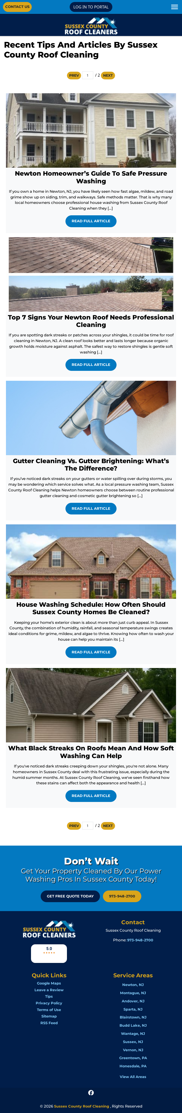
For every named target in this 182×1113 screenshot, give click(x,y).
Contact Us (17, 6)
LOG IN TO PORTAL (91, 7)
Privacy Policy (49, 1003)
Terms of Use (49, 1010)
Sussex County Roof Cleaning (81, 1106)
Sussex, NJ (133, 1042)
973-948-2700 (122, 896)
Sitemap (49, 1016)
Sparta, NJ (133, 1009)
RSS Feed (49, 1023)
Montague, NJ (133, 993)
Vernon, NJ (133, 1050)
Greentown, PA (133, 1058)
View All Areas (133, 1077)
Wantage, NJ (133, 1033)
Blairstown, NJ (133, 1017)
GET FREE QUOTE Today (70, 896)
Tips (49, 996)
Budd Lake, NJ (133, 1025)
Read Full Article (91, 221)
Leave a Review (48, 990)
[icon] (91, 1092)
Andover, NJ (133, 1001)
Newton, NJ (133, 985)
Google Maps (49, 983)
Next (108, 75)
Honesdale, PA (133, 1066)
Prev (74, 75)
